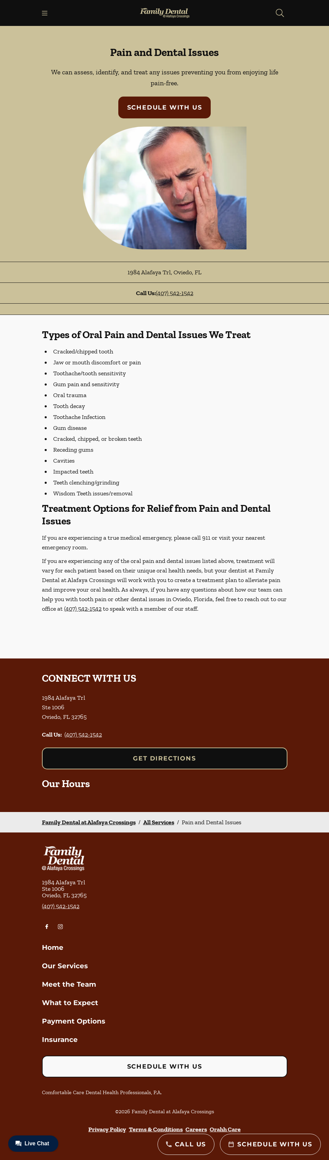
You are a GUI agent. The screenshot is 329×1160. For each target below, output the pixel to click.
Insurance (60, 1039)
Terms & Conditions (156, 1129)
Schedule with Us (164, 107)
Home (52, 947)
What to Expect (70, 1003)
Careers (196, 1129)
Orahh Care (225, 1129)
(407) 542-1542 (174, 293)
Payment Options (73, 1021)
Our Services (65, 966)
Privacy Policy (107, 1129)
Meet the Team (69, 984)
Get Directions (164, 758)
